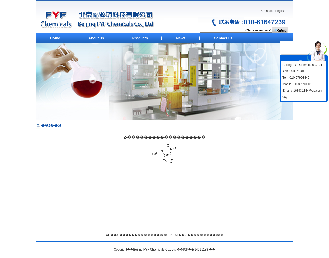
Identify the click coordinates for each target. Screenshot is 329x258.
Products (140, 38)
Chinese (267, 11)
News (181, 38)
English (280, 11)
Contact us (223, 38)
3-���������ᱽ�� (204, 235)
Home (55, 38)
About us (96, 38)
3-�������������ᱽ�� (141, 235)
